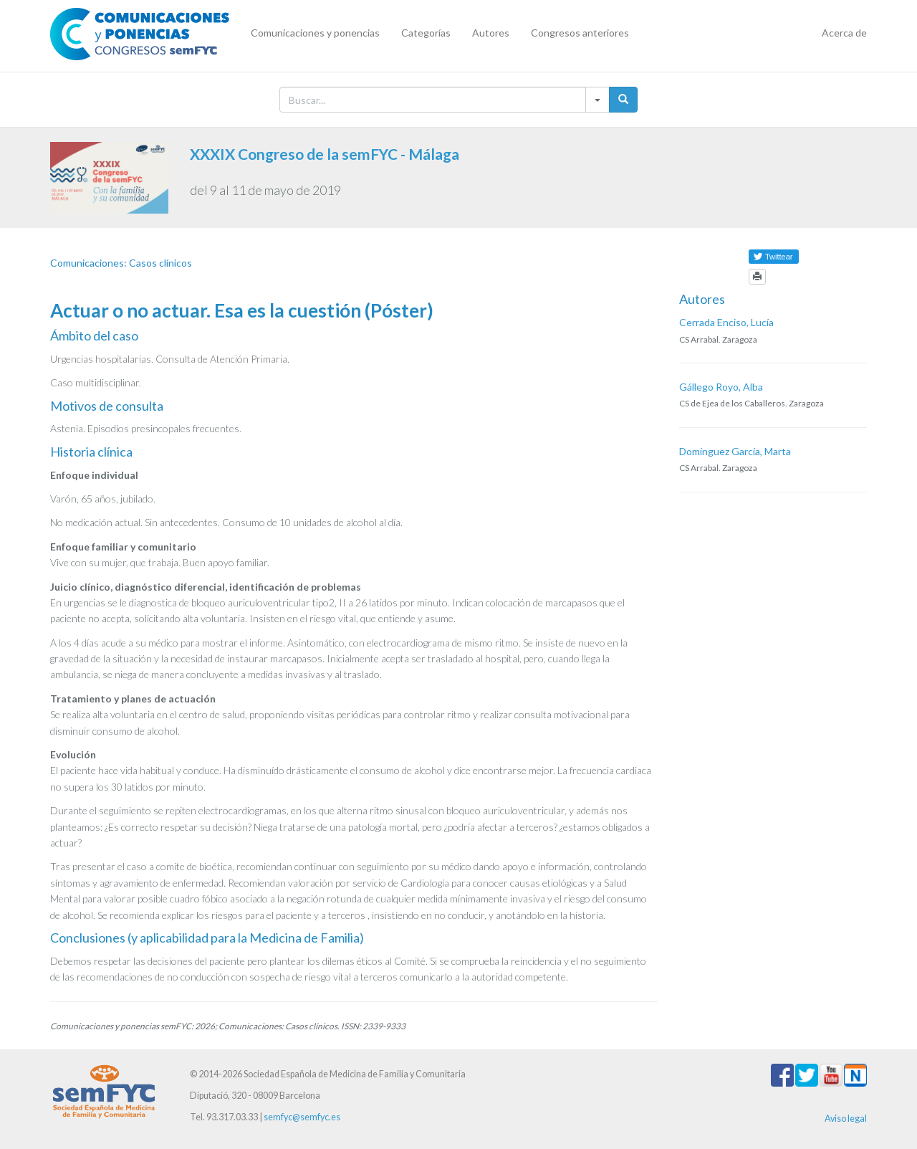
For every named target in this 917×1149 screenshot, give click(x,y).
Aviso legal (846, 1118)
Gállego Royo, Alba (721, 387)
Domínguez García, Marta (735, 451)
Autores (490, 33)
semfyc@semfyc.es (302, 1117)
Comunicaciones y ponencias (315, 33)
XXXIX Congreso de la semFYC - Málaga (324, 154)
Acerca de (844, 33)
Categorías (426, 33)
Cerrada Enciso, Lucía (726, 322)
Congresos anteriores (580, 33)
